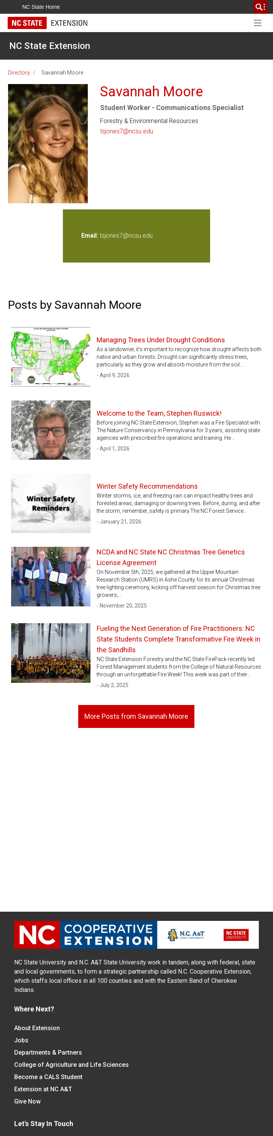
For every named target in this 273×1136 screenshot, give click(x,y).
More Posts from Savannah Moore (136, 716)
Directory (19, 73)
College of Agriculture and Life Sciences (71, 1064)
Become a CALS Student (48, 1077)
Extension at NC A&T (43, 1089)
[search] (260, 7)
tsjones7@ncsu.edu (126, 131)
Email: (90, 235)
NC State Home (41, 7)
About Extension (37, 1028)
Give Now (27, 1101)
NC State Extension (49, 46)
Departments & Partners (48, 1052)
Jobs (21, 1040)
